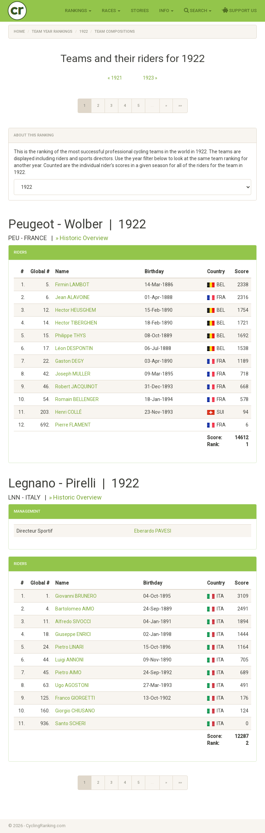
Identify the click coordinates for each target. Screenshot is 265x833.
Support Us (239, 10)
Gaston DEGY (69, 361)
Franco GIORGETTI (75, 698)
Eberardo (152, 531)
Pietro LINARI (69, 647)
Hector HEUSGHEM (75, 310)
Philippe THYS (70, 335)
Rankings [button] (78, 10)
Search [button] (198, 10)
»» (180, 105)
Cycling (31, 10)
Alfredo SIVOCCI (73, 621)
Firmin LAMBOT (72, 284)
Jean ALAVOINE (72, 297)
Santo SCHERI (70, 723)
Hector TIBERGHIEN (76, 323)
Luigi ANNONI (69, 659)
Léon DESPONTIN (74, 348)
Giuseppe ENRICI (73, 634)
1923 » (150, 78)
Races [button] (111, 10)
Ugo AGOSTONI (72, 685)
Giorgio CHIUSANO (75, 710)
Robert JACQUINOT (76, 386)
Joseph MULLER (72, 374)
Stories (140, 10)
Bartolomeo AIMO (74, 608)
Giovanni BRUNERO (76, 596)
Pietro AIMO (68, 672)
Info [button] (166, 10)
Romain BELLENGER (77, 399)
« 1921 (115, 78)
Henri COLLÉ (68, 412)
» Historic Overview (82, 237)
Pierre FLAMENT (73, 425)
